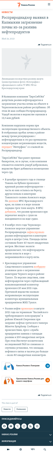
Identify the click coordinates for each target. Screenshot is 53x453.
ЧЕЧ (32, 449)
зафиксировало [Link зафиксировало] (35, 232)
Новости (7, 12)
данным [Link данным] (13, 201)
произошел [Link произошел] (27, 308)
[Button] (44, 44)
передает (7, 147)
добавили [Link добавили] (10, 212)
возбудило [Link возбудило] (39, 267)
